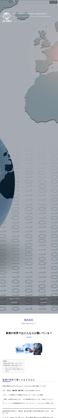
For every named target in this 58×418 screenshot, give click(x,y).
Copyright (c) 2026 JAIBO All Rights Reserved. (23, 21)
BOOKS (14, 302)
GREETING (43, 299)
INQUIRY (43, 302)
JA (52, 2)
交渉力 (7, 371)
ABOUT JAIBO (14, 299)
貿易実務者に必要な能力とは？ (12, 365)
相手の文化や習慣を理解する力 (14, 369)
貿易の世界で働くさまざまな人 (12, 363)
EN (55, 2)
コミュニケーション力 (11, 367)
